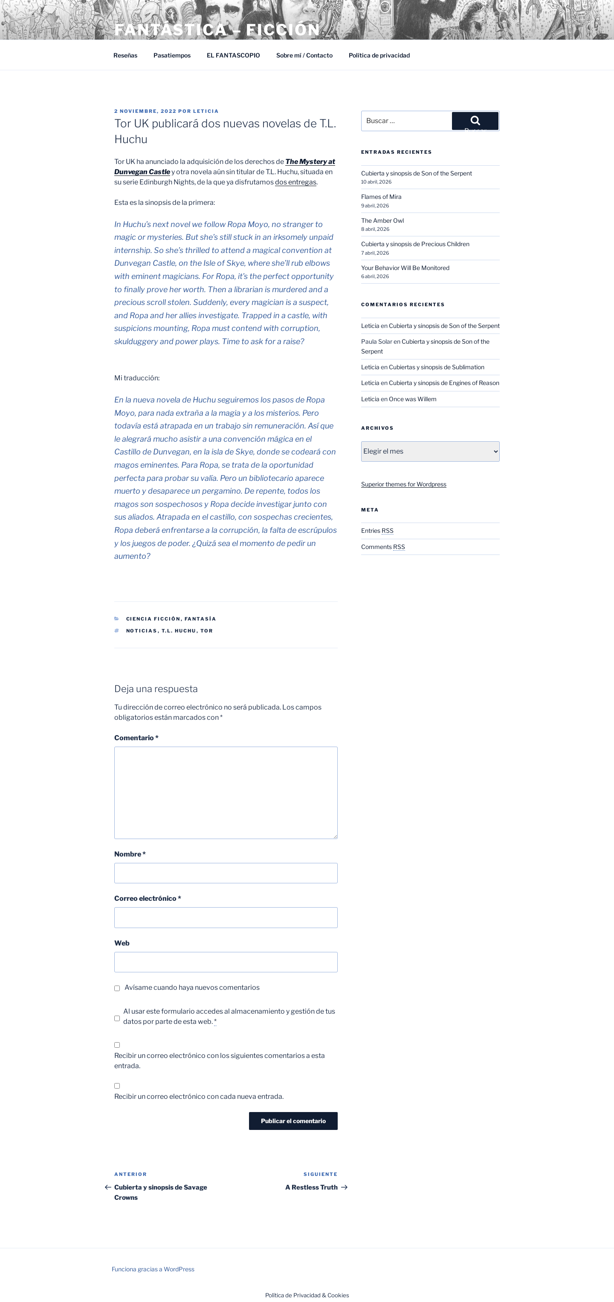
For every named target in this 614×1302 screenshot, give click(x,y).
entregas (302, 182)
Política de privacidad (379, 55)
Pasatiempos (172, 55)
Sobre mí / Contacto (304, 55)
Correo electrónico (147, 898)
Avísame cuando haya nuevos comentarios (192, 987)
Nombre (130, 854)
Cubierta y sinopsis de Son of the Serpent (416, 173)
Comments (383, 546)
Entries (377, 530)
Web (122, 943)
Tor (207, 631)
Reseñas (125, 55)
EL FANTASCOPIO (233, 55)
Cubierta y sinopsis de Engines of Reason (444, 382)
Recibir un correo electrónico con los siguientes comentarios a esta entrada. (219, 1061)
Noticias (142, 631)
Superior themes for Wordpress (403, 484)
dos (281, 182)
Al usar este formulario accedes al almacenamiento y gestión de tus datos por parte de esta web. (229, 1016)
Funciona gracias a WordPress (153, 1269)
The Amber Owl (382, 220)
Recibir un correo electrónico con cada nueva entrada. (199, 1096)
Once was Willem (413, 398)
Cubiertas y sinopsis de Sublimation (436, 367)
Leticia (206, 111)
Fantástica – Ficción (217, 29)
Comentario (136, 738)
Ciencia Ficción (153, 619)
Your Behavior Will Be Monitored (405, 267)
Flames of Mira (381, 196)
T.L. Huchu (179, 631)
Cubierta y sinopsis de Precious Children (415, 243)
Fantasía (201, 619)
